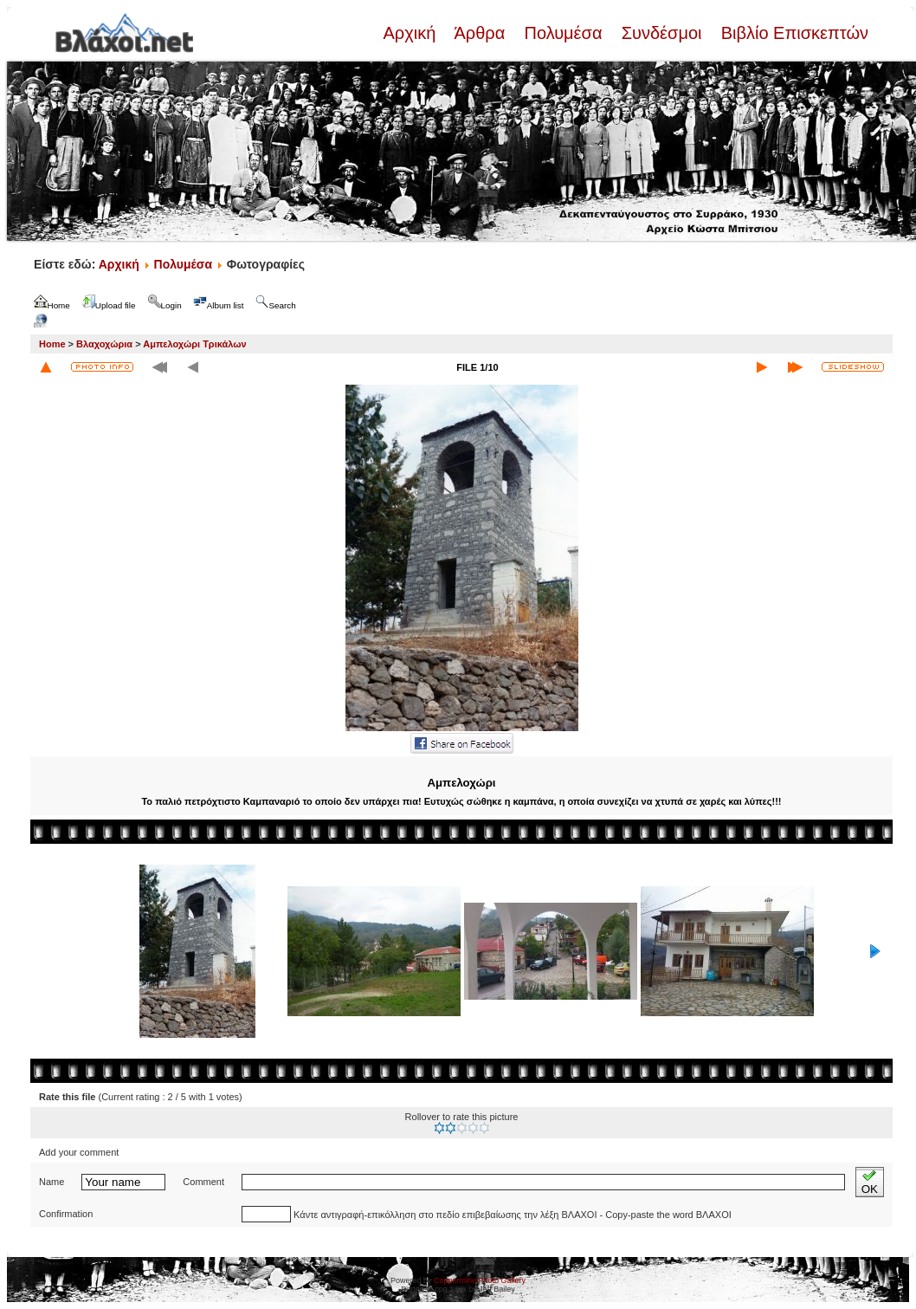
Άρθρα (480, 32)
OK (869, 1182)
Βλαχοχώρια (104, 344)
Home (52, 344)
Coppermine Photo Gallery (480, 1280)
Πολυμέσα (563, 32)
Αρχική (411, 32)
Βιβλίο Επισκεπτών (792, 32)
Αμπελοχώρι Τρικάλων (194, 344)
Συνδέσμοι (661, 32)
